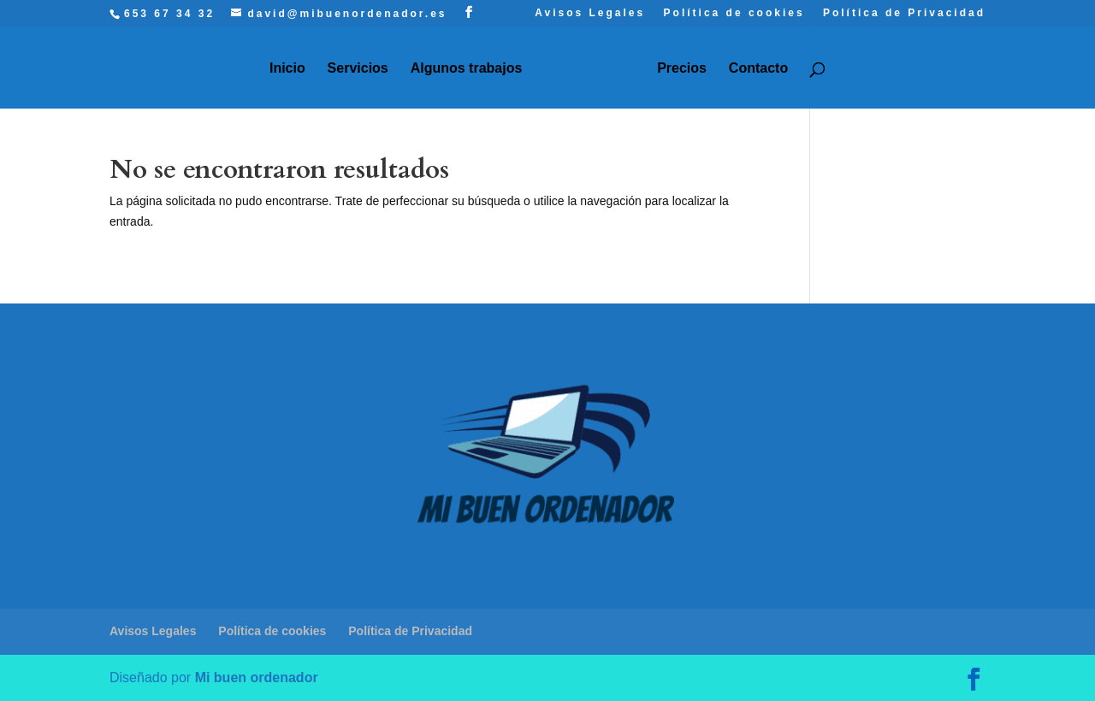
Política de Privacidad (904, 13)
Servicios (358, 68)
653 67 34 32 (169, 14)
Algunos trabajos (467, 68)
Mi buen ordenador (256, 677)
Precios (682, 68)
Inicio (287, 68)
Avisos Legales (590, 13)
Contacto (758, 68)
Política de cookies (734, 13)
